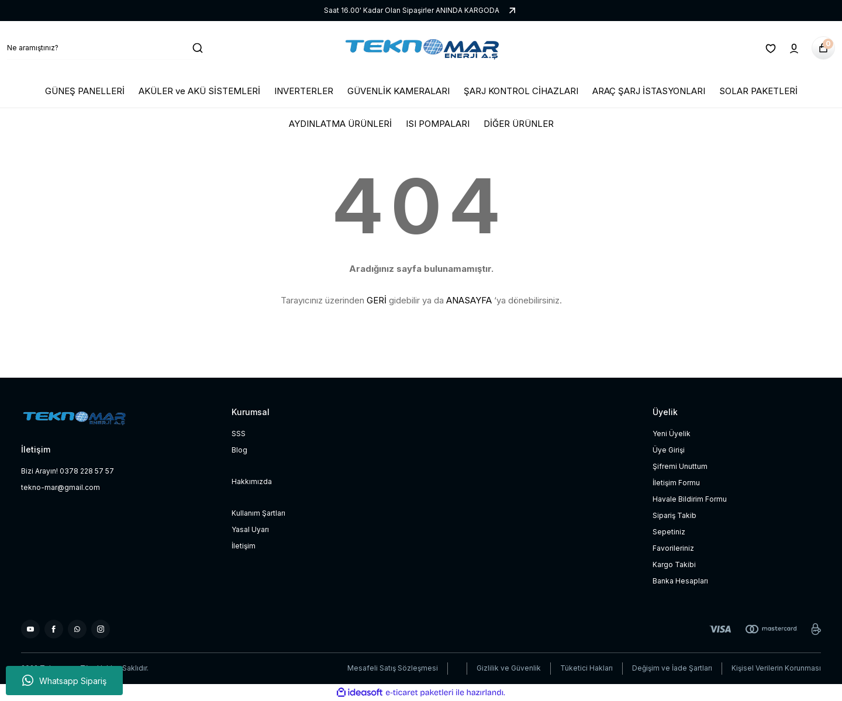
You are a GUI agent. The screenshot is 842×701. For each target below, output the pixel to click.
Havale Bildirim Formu (690, 499)
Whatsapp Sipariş (64, 680)
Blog (239, 450)
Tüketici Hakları (586, 668)
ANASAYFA (469, 300)
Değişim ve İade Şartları (672, 668)
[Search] (105, 48)
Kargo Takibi (674, 564)
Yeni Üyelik (672, 433)
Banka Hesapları (680, 580)
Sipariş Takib (674, 515)
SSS (239, 433)
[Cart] (823, 48)
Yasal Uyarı (250, 529)
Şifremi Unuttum (680, 466)
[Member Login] (794, 48)
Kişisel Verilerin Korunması (776, 668)
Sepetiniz (669, 531)
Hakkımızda (252, 481)
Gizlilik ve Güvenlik (509, 668)
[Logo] (421, 47)
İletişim (244, 545)
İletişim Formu (676, 482)
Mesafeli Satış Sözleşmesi (392, 668)
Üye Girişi (669, 450)
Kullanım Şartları (258, 513)
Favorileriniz (673, 548)
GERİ (377, 300)
